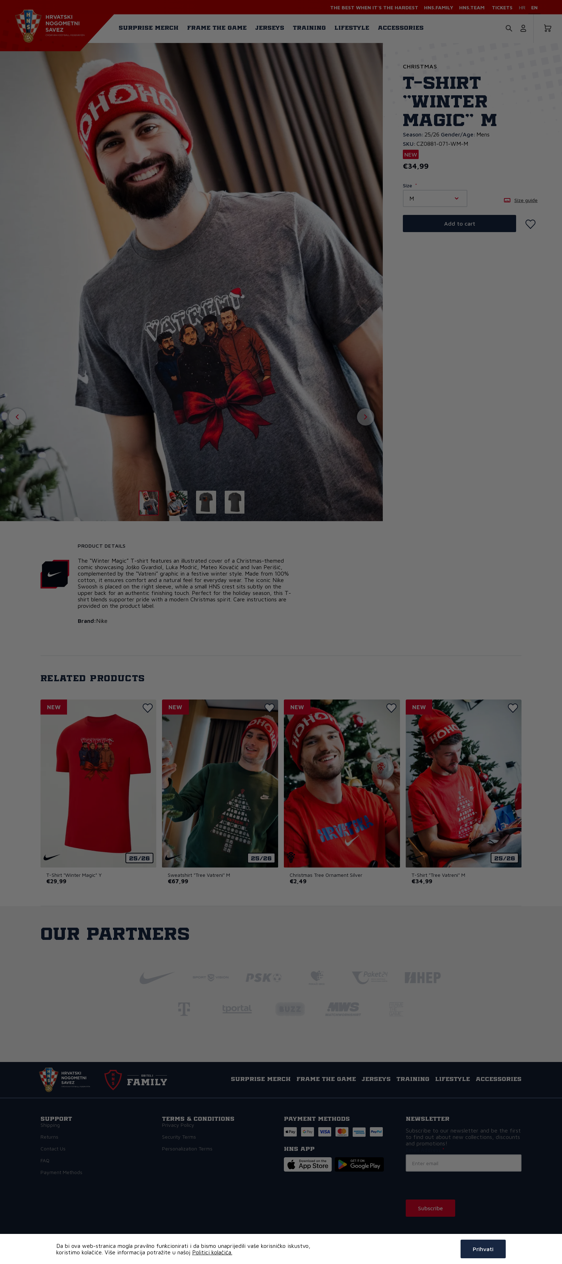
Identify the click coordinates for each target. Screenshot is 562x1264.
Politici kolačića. (212, 1252)
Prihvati (483, 1249)
